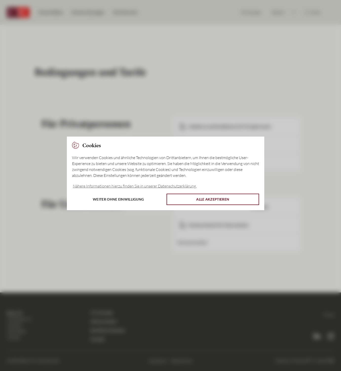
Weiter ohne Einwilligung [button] (118, 199)
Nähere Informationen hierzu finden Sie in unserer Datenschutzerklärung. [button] (135, 186)
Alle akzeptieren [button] (212, 199)
